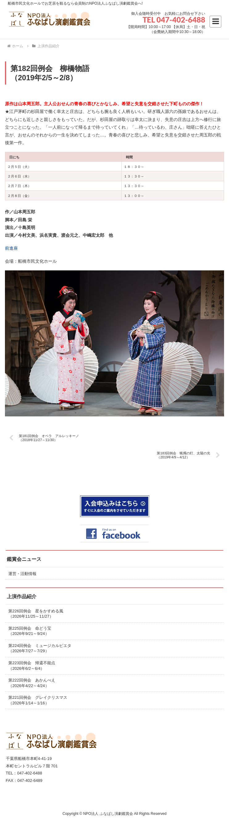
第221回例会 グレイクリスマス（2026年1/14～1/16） (37, 700)
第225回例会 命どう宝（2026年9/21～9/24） (29, 631)
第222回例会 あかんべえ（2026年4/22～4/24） (31, 683)
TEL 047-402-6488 (174, 19)
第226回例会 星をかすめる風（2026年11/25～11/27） (35, 614)
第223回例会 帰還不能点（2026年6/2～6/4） (31, 666)
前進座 (11, 248)
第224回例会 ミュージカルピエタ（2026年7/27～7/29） (39, 648)
